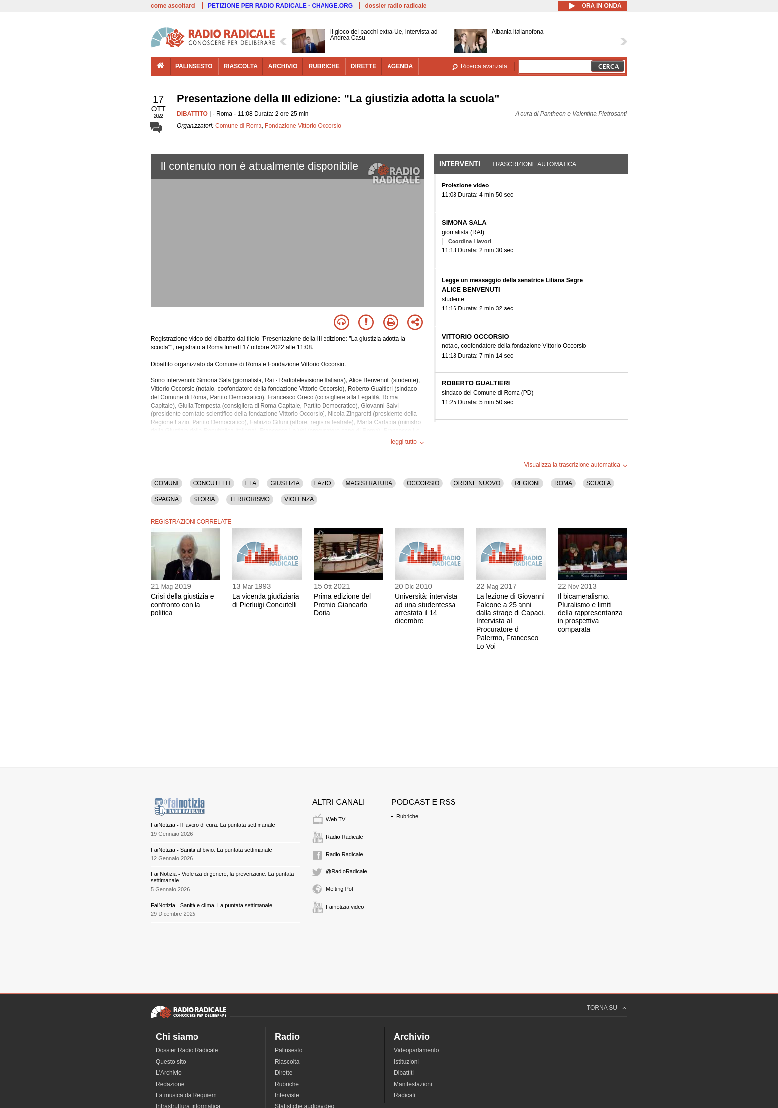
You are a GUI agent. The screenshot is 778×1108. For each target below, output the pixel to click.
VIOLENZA (299, 499)
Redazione (170, 1084)
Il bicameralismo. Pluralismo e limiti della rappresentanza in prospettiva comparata (590, 612)
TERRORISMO (250, 499)
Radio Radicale (344, 837)
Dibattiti (404, 1072)
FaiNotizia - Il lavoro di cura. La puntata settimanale (213, 825)
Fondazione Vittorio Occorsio (303, 126)
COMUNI (166, 483)
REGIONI (527, 483)
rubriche (323, 66)
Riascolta (287, 1061)
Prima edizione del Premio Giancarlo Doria (342, 604)
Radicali (404, 1095)
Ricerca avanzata (484, 66)
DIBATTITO (192, 113)
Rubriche (407, 816)
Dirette (283, 1072)
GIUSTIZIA (285, 483)
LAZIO (322, 483)
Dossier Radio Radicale (187, 1050)
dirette (363, 66)
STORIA (204, 499)
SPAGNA (166, 499)
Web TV (335, 819)
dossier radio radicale (395, 5)
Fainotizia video (345, 907)
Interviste (287, 1095)
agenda (400, 66)
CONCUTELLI (212, 483)
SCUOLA (598, 483)
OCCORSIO (423, 483)
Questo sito (171, 1061)
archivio (283, 66)
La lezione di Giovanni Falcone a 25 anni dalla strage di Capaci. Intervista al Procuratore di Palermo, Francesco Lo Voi (510, 621)
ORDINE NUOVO (477, 483)
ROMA (563, 483)
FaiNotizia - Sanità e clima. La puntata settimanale (211, 905)
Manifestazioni (413, 1084)
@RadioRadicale (346, 871)
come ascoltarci (173, 5)
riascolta (241, 66)
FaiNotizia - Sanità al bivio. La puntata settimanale (211, 850)
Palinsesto (288, 1050)
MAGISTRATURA (369, 483)
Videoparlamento (416, 1050)
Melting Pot (339, 889)
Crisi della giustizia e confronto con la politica (182, 604)
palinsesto (194, 66)
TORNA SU (602, 1007)
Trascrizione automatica (534, 164)
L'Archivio (169, 1072)
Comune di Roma (238, 126)
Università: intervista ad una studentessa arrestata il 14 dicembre (426, 608)
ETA (250, 483)
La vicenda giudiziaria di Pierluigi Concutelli (265, 600)
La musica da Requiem (186, 1095)
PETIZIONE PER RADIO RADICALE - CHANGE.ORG (280, 5)
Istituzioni (406, 1061)
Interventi (459, 164)
